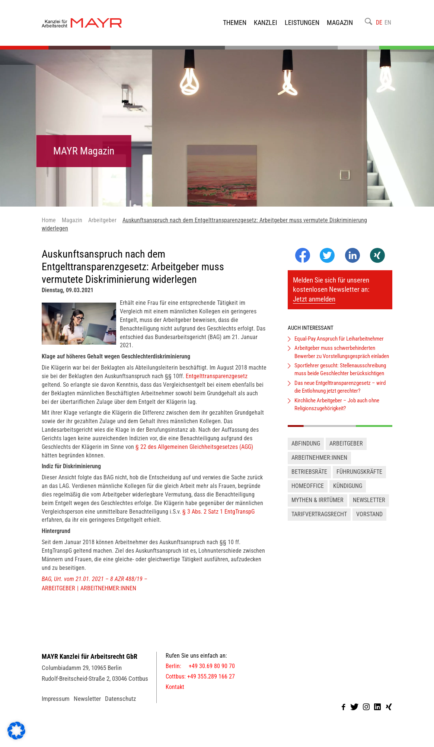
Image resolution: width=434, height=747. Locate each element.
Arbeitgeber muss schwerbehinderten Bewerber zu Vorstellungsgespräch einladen (341, 358)
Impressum (56, 704)
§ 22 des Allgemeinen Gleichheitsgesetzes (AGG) (194, 452)
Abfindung (305, 449)
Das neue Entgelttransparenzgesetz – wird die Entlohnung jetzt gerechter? (340, 392)
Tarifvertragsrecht (319, 519)
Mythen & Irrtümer (317, 505)
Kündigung (347, 491)
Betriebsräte (309, 477)
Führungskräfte (359, 477)
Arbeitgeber (58, 594)
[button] (16, 730)
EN (387, 25)
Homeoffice (307, 491)
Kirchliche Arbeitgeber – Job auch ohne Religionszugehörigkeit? (336, 410)
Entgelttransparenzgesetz (217, 381)
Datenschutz (120, 704)
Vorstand (369, 519)
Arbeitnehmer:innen (108, 594)
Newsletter (369, 505)
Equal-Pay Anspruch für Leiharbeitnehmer (339, 344)
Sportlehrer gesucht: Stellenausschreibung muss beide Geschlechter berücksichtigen (340, 375)
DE (379, 25)
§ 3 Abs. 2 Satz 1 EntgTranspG (218, 517)
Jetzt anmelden (314, 305)
